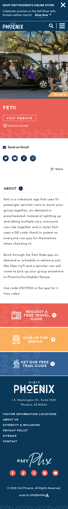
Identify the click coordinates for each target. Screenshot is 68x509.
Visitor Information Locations (30, 414)
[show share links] (56, 169)
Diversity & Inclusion (21, 425)
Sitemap (10, 436)
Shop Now (41, 15)
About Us (10, 419)
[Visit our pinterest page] (45, 473)
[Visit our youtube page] (55, 473)
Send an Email (18, 147)
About (13, 188)
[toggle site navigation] (62, 26)
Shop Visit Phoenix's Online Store (28, 5)
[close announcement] (63, 5)
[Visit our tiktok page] (23, 473)
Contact (10, 441)
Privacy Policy (15, 430)
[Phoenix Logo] (13, 26)
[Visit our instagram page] (34, 473)
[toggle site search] (51, 26)
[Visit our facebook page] (13, 473)
